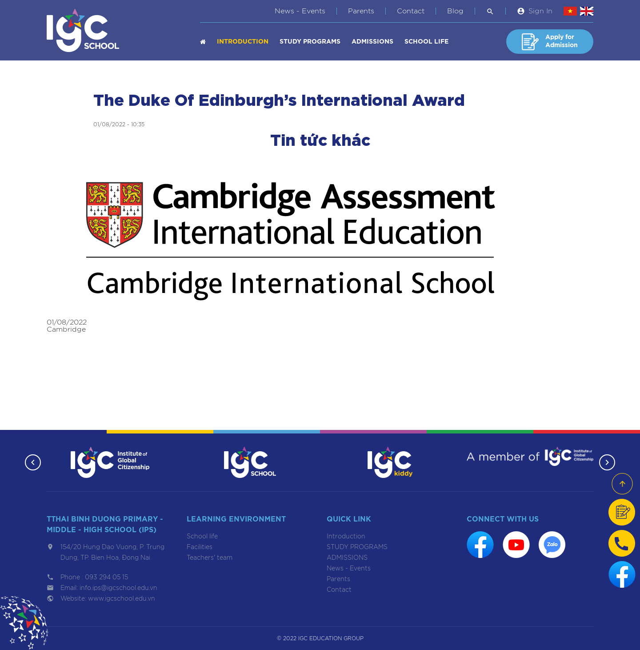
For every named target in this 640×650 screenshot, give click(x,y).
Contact (410, 11)
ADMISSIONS (372, 42)
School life (426, 42)
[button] (32, 462)
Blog (455, 11)
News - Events (300, 11)
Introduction (242, 42)
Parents (361, 11)
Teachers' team (209, 558)
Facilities (199, 547)
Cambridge (66, 329)
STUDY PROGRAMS (310, 42)
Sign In (540, 11)
